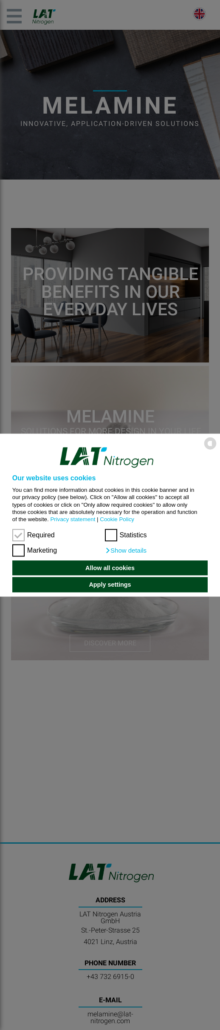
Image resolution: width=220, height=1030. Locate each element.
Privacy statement (72, 519)
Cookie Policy (117, 519)
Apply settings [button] (110, 584)
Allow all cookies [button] (110, 568)
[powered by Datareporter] (210, 448)
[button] (126, 550)
